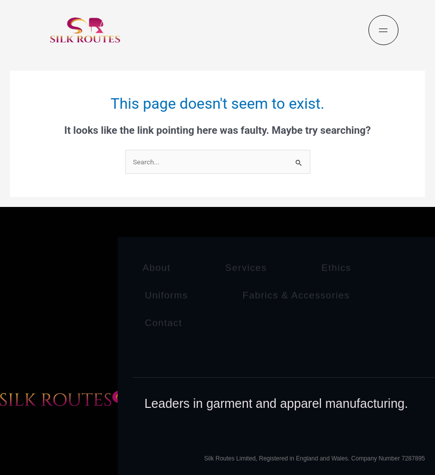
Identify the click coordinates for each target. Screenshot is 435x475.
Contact (163, 322)
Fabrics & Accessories (296, 294)
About (157, 267)
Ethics (336, 267)
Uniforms (166, 294)
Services (246, 267)
